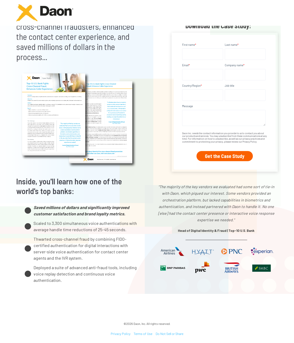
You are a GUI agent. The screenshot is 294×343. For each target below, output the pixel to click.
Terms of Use (143, 334)
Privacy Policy (120, 334)
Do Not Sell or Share (169, 334)
